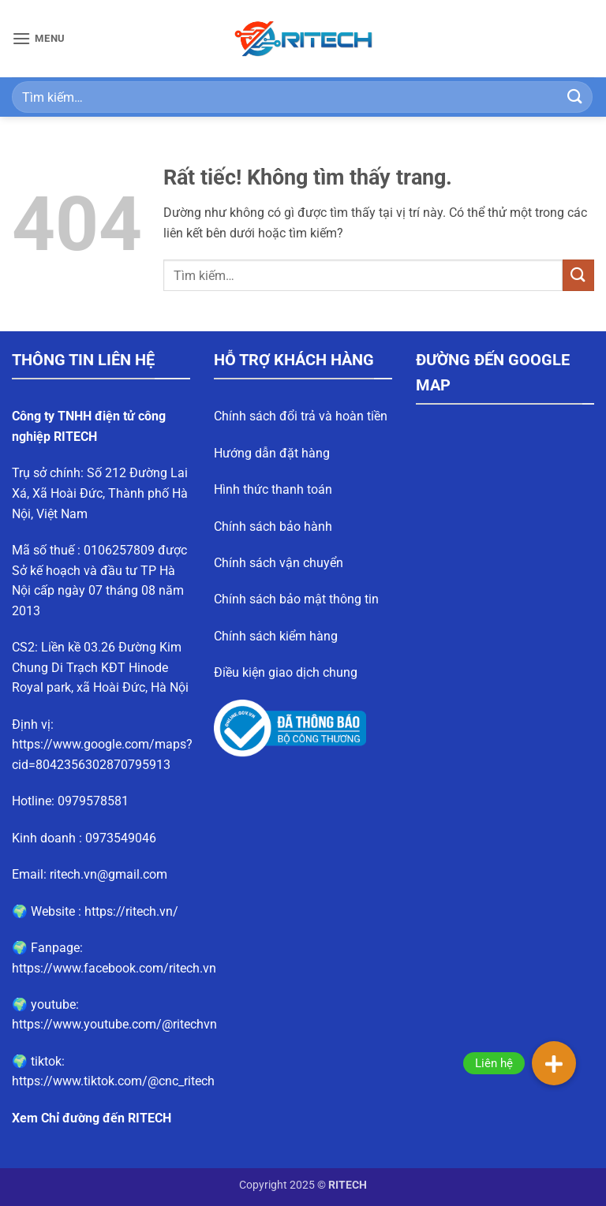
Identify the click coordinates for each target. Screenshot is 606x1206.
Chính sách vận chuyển (278, 562)
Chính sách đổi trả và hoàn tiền (300, 416)
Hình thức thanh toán (273, 489)
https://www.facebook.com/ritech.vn (114, 968)
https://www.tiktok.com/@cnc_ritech (113, 1080)
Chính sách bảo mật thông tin (296, 599)
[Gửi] (575, 96)
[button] (38, 38)
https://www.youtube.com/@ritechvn (114, 1024)
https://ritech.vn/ (131, 911)
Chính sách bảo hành (273, 526)
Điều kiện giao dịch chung (285, 672)
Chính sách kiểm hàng (276, 636)
